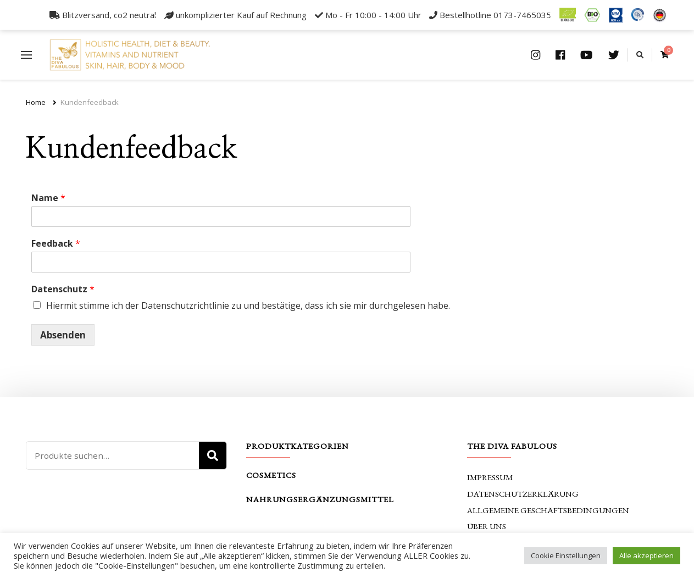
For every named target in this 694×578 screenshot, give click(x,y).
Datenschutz (63, 289)
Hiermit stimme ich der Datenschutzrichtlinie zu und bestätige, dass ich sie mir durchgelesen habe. (248, 305)
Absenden (63, 335)
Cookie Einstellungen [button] (566, 555)
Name (48, 198)
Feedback (55, 243)
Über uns (486, 526)
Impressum (490, 477)
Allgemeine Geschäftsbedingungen (548, 510)
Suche (212, 455)
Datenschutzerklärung (523, 493)
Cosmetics (271, 475)
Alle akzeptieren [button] (646, 555)
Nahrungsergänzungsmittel (320, 499)
